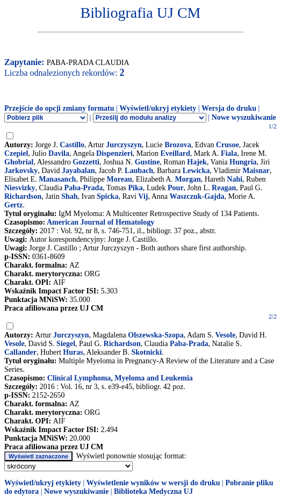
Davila (58, 153)
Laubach (139, 171)
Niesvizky (19, 188)
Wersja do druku (228, 108)
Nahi (234, 179)
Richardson (22, 196)
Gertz (13, 205)
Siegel (65, 344)
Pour (176, 188)
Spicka (107, 196)
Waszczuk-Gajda (197, 196)
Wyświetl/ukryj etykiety (157, 108)
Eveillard (175, 153)
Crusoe (227, 145)
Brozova (177, 145)
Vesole (225, 335)
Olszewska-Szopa (155, 335)
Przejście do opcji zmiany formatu (59, 108)
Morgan (187, 179)
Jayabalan (78, 171)
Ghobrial (18, 162)
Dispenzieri (114, 153)
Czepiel (16, 153)
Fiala (229, 153)
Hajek (197, 162)
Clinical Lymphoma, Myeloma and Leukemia (120, 378)
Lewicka (196, 171)
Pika (135, 188)
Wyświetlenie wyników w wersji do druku (153, 483)
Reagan (224, 188)
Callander (20, 352)
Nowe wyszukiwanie (244, 117)
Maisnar (256, 171)
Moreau (119, 179)
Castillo (72, 145)
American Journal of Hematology (100, 222)
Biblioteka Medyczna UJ (153, 491)
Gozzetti (86, 162)
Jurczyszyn (124, 145)
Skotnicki (146, 352)
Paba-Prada (83, 188)
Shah (69, 196)
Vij (143, 196)
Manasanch (57, 179)
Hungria (243, 162)
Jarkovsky (21, 171)
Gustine (147, 162)
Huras (73, 352)
